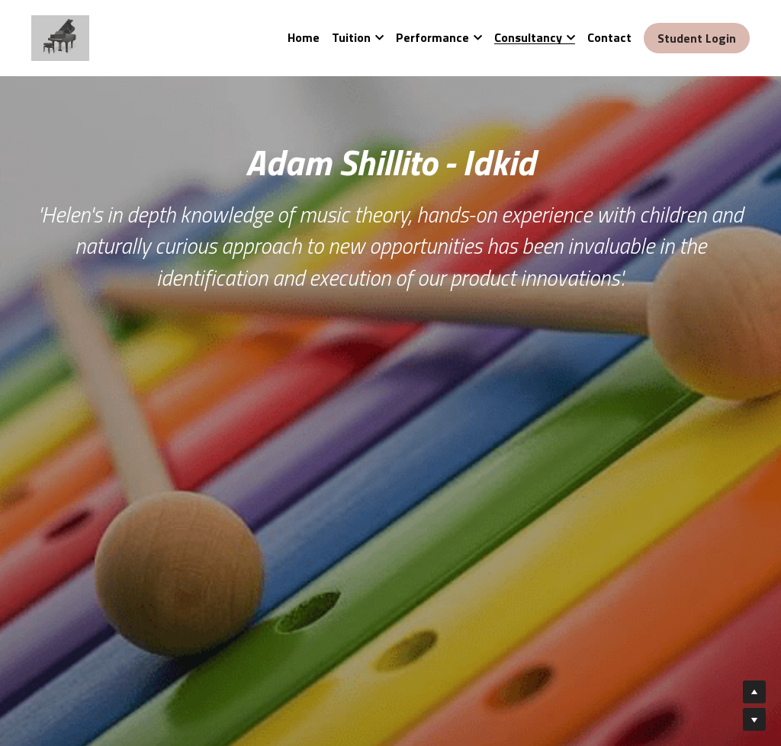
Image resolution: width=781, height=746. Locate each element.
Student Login (696, 38)
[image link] (60, 36)
